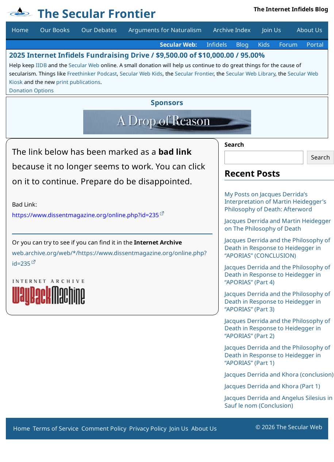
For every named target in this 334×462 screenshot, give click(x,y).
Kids (264, 45)
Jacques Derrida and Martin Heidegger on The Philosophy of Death (277, 224)
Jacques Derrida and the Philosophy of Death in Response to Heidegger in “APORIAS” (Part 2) (277, 328)
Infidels (217, 45)
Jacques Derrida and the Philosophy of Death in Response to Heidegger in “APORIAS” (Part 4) (277, 274)
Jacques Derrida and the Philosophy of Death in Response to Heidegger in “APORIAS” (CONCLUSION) (277, 247)
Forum (288, 45)
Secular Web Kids (141, 73)
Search (234, 144)
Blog (242, 45)
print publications (78, 81)
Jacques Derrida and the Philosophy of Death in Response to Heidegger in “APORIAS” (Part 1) (277, 355)
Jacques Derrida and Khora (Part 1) (272, 386)
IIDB (41, 65)
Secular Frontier (194, 73)
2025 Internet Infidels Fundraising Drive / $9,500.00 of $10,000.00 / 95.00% (137, 55)
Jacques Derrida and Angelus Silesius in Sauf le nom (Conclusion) (278, 401)
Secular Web (84, 65)
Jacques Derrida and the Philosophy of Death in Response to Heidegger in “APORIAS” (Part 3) (277, 301)
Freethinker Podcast (92, 73)
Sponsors (167, 102)
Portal (315, 45)
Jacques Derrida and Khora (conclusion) (279, 374)
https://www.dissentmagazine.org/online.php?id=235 (85, 215)
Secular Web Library (250, 73)
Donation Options (31, 90)
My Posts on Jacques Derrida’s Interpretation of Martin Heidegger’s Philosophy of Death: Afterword (275, 201)
